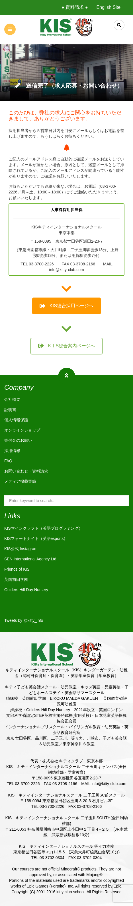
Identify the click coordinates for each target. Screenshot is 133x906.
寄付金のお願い (18, 440)
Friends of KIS (17, 569)
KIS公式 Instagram (21, 548)
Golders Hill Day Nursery (26, 589)
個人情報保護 (16, 420)
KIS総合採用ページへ (66, 305)
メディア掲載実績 (20, 481)
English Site (109, 7)
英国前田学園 (16, 579)
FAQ (8, 461)
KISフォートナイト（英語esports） (35, 538)
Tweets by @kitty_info (23, 620)
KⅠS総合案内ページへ (66, 345)
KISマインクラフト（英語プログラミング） (43, 528)
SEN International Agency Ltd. (31, 559)
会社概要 (12, 399)
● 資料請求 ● (75, 7)
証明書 (10, 409)
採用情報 (12, 450)
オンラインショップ (22, 430)
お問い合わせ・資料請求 (26, 471)
